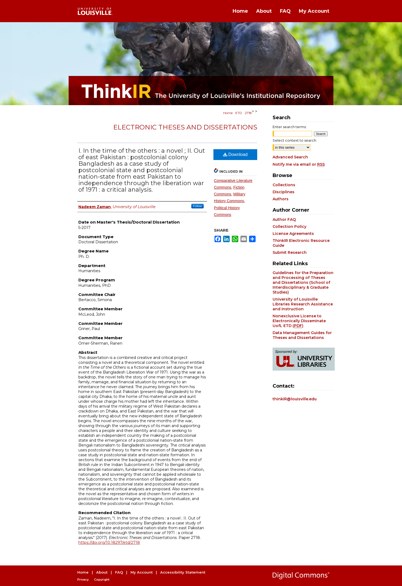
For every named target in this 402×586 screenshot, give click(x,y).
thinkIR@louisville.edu (295, 399)
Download (235, 154)
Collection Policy (289, 226)
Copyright (101, 579)
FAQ (119, 572)
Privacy (83, 579)
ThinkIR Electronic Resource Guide (301, 243)
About (102, 572)
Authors (281, 199)
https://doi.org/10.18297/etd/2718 (109, 542)
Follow (197, 206)
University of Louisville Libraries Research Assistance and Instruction (303, 304)
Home (228, 113)
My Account (141, 572)
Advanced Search (290, 157)
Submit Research (290, 252)
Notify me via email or (299, 164)
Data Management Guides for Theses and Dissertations (302, 335)
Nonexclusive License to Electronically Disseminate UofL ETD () (299, 321)
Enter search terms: (290, 127)
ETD (238, 113)
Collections (284, 184)
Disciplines (283, 191)
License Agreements (293, 233)
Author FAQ (284, 219)
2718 (248, 113)
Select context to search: (295, 140)
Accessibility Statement (182, 572)
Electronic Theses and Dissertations (185, 127)
